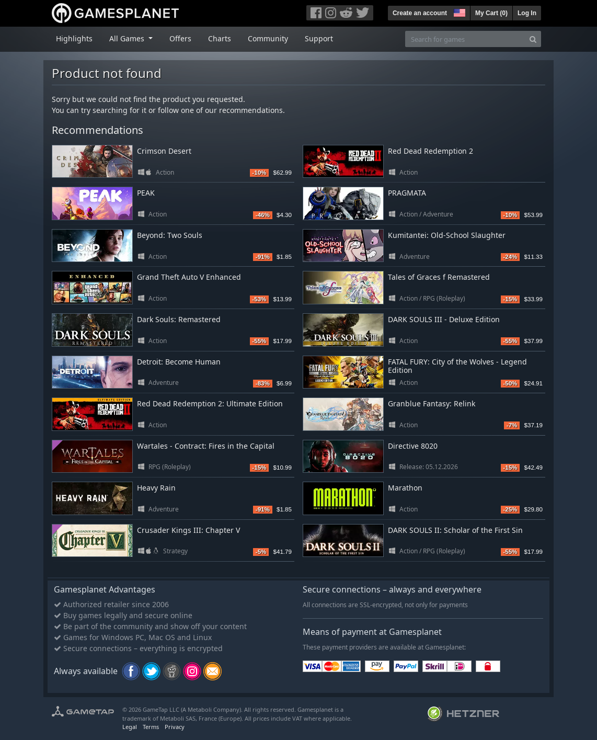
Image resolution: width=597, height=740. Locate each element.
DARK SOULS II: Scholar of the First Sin (455, 530)
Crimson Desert (164, 151)
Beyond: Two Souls (169, 235)
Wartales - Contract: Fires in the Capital (205, 446)
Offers (180, 38)
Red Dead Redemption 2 (430, 151)
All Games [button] (127, 38)
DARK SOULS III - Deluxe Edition (444, 319)
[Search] (533, 39)
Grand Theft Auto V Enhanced (189, 277)
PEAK (146, 193)
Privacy (175, 727)
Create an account (420, 13)
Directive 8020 (413, 446)
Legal (129, 727)
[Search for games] (465, 39)
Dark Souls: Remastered (179, 319)
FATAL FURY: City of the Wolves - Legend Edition (457, 366)
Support (319, 38)
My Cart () (491, 13)
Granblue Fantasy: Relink (431, 403)
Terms (151, 727)
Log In (527, 13)
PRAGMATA (407, 193)
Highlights (74, 38)
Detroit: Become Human (179, 362)
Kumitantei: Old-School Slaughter (447, 235)
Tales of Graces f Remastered (439, 277)
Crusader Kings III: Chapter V (188, 530)
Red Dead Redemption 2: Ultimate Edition (210, 403)
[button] (458, 11)
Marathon (405, 488)
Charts (219, 38)
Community (268, 38)
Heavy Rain (156, 488)
